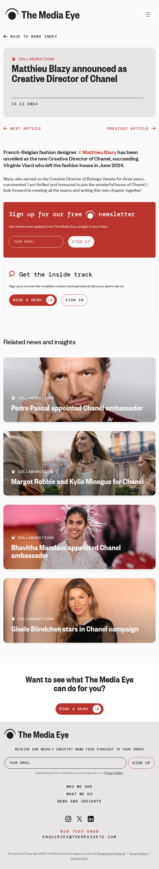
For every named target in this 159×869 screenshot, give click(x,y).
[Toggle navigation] (148, 14)
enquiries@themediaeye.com (79, 836)
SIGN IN (74, 300)
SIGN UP (81, 241)
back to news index (33, 36)
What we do (79, 794)
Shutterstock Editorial (111, 853)
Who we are (79, 786)
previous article (131, 128)
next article (22, 128)
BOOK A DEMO (33, 300)
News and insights (79, 801)
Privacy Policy (114, 773)
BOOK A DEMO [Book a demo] (80, 709)
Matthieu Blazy (97, 152)
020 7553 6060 (79, 831)
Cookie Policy (79, 858)
